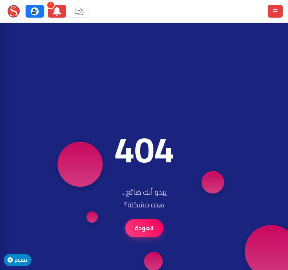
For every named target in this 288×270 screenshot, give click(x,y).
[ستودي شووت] (13, 11)
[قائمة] (275, 11)
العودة (144, 228)
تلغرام (17, 260)
